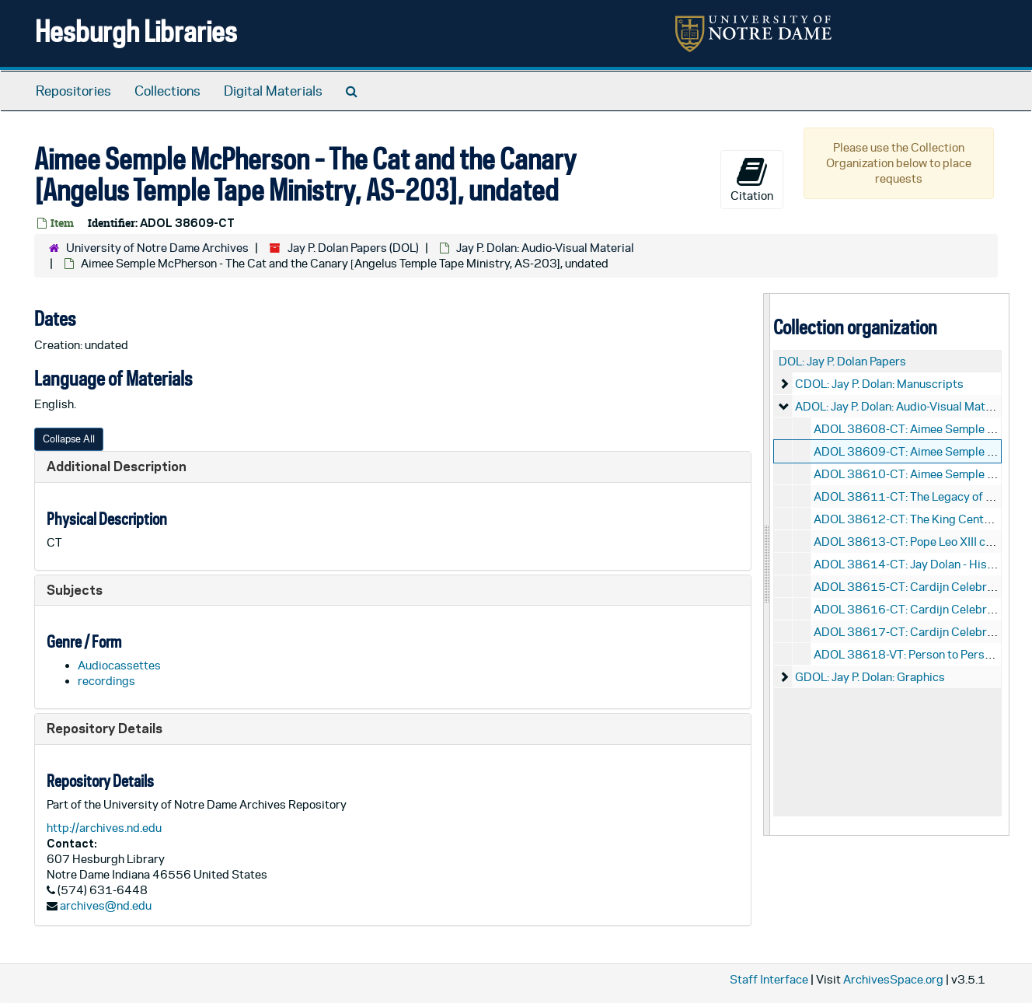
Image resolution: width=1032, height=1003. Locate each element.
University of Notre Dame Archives (157, 247)
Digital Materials (273, 91)
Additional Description (117, 466)
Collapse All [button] (69, 439)
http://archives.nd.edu (104, 827)
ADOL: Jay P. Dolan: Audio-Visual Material (902, 406)
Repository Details (104, 728)
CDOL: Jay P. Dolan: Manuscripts (879, 383)
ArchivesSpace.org (893, 979)
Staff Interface (769, 979)
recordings (106, 680)
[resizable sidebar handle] (767, 564)
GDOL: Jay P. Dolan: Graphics (870, 676)
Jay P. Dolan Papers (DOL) (353, 247)
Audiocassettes (119, 665)
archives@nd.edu (106, 905)
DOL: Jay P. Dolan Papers (842, 361)
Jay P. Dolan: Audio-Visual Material (545, 247)
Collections (167, 91)
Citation (751, 179)
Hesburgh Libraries (136, 30)
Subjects (75, 589)
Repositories (73, 91)
